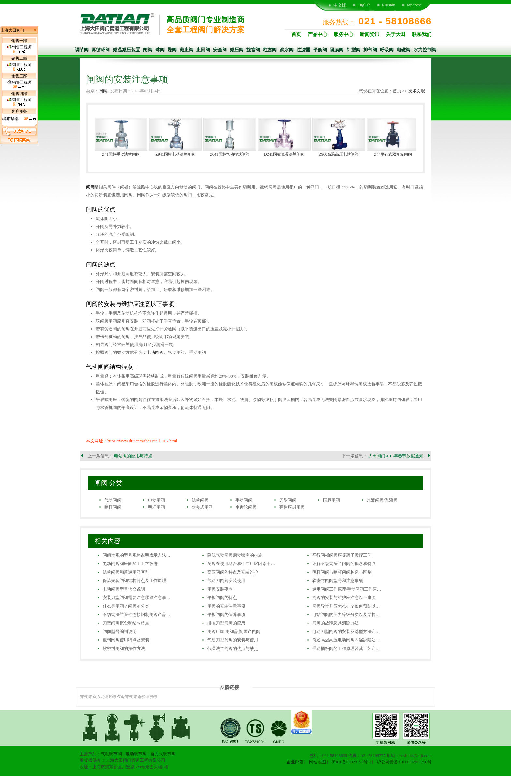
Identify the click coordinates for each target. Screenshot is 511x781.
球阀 (160, 49)
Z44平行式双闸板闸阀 (393, 154)
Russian (388, 4)
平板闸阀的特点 (222, 597)
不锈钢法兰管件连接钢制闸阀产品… (136, 614)
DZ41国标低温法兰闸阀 (284, 154)
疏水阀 (287, 49)
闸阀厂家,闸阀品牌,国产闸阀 (233, 631)
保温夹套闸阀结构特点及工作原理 (134, 580)
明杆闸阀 (156, 507)
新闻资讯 (369, 34)
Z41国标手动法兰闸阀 (120, 154)
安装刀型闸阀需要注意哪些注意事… (136, 597)
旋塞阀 (253, 49)
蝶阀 (172, 49)
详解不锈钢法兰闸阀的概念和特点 (344, 563)
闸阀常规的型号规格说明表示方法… (136, 555)
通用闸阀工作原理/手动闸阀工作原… (346, 589)
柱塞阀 (270, 49)
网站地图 (317, 761)
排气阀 (370, 49)
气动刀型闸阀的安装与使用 (232, 640)
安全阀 (220, 49)
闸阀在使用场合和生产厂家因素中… (241, 563)
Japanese (414, 4)
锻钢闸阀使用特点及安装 (126, 640)
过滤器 (303, 49)
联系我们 (421, 34)
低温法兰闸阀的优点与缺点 (232, 648)
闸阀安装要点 (220, 589)
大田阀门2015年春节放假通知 (395, 455)
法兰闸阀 (200, 500)
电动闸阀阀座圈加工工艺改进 (130, 563)
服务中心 (343, 34)
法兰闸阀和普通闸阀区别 (126, 572)
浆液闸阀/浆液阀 (382, 500)
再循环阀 (101, 49)
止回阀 (203, 49)
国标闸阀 (331, 500)
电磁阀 (403, 49)
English (364, 4)
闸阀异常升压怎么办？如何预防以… (346, 606)
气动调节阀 (126, 697)
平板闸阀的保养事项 (226, 614)
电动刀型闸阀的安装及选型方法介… (346, 631)
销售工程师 (19, 49)
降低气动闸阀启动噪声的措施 (234, 555)
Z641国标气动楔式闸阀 (229, 154)
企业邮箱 (294, 761)
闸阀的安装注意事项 (226, 606)
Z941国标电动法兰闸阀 (175, 154)
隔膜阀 (336, 49)
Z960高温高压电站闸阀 (338, 154)
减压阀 (236, 49)
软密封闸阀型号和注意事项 (337, 580)
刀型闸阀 (287, 500)
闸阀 (147, 49)
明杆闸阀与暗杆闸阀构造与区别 (342, 572)
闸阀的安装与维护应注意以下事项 (344, 597)
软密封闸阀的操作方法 (124, 648)
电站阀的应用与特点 (133, 455)
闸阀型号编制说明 (120, 631)
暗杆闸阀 (112, 507)
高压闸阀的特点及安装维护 (232, 572)
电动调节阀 (147, 697)
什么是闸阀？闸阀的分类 (126, 606)
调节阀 (82, 49)
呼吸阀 (387, 49)
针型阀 (353, 49)
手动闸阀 (243, 500)
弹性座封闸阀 (292, 507)
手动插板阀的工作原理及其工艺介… (346, 648)
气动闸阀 (112, 500)
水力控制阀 (425, 49)
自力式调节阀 (104, 697)
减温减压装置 (126, 49)
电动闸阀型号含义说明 (124, 589)
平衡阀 (320, 49)
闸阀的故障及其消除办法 (335, 623)
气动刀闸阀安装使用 (226, 580)
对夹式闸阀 (202, 507)
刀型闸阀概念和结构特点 (126, 623)
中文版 (339, 5)
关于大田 (395, 34)
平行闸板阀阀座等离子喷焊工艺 (342, 555)
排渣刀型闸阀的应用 (226, 623)
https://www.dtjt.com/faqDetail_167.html (142, 440)
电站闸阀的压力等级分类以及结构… (346, 614)
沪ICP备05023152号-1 (351, 761)
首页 (296, 34)
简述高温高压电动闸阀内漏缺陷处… (346, 640)
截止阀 (186, 49)
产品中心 (317, 34)
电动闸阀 (155, 352)
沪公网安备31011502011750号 (404, 761)
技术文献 (416, 90)
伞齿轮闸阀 (245, 507)
